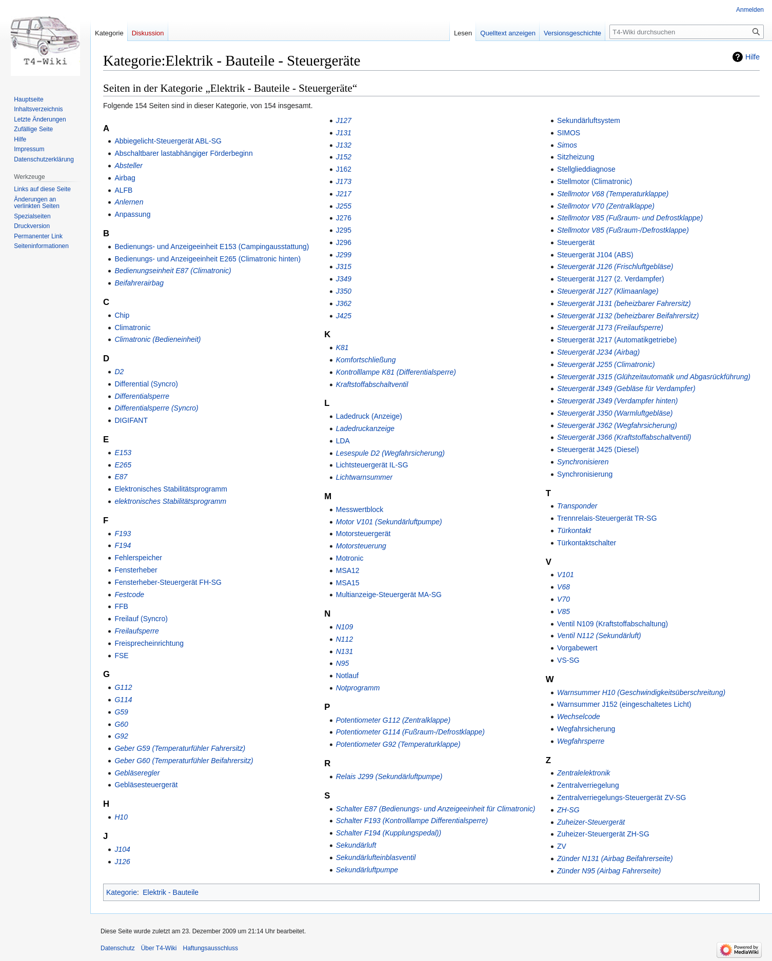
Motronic (350, 558)
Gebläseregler (137, 773)
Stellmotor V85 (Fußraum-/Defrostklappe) (623, 230)
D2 (119, 371)
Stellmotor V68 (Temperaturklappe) (612, 194)
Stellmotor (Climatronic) (594, 181)
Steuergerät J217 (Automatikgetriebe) (617, 340)
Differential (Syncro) (145, 384)
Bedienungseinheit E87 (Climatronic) (172, 271)
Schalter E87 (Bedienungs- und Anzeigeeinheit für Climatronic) (436, 809)
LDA (343, 441)
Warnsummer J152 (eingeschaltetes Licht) (624, 704)
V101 (565, 574)
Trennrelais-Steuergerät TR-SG (607, 518)
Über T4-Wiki (159, 948)
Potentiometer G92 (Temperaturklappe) (398, 744)
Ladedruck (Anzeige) (369, 416)
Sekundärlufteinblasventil (376, 857)
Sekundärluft (356, 845)
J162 (343, 169)
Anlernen (128, 202)
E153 (122, 452)
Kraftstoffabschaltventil (372, 384)
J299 (343, 255)
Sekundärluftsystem (588, 120)
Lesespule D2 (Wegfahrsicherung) (390, 453)
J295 (343, 230)
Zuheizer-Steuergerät (591, 822)
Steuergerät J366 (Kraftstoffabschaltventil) (624, 437)
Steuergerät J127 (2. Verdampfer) (610, 279)
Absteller (128, 165)
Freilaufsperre (136, 631)
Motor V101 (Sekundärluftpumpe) (389, 522)
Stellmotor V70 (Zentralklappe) (606, 206)
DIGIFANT (131, 420)
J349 (343, 279)
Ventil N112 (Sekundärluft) (599, 635)
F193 (122, 533)
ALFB (123, 190)
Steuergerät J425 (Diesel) (598, 449)
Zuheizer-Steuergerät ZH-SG (603, 834)
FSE (121, 655)
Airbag (124, 178)
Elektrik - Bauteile (171, 892)
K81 (342, 347)
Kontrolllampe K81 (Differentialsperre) (396, 372)
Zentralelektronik (583, 773)
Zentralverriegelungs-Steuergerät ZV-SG (621, 797)
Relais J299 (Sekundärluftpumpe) (389, 776)
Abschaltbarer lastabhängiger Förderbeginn (183, 153)
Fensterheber (135, 570)
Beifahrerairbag (139, 283)
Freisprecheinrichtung (149, 643)
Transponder (577, 506)
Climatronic (132, 327)
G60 (121, 724)
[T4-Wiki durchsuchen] (686, 32)
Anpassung (132, 214)
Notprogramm (358, 688)
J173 (343, 181)
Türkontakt (574, 530)
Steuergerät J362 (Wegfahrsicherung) (617, 425)
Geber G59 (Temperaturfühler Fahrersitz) (179, 748)
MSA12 (348, 570)
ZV (561, 846)
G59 (121, 712)
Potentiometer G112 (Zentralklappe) (393, 720)
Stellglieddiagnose (586, 169)
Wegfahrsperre (580, 741)
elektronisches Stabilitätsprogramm (170, 501)
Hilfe (752, 57)
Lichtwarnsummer (364, 477)
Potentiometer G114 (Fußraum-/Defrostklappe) (410, 732)
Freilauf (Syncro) (140, 619)
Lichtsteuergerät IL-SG (372, 465)
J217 (343, 194)
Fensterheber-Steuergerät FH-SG (168, 582)
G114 (123, 700)
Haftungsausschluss (210, 948)
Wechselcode (578, 716)
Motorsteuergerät (363, 533)
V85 (563, 611)
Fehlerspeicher (138, 558)
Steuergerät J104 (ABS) (595, 255)
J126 (122, 861)
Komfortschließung (366, 360)
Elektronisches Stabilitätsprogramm (170, 489)
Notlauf (347, 675)
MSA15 (348, 583)
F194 (122, 545)
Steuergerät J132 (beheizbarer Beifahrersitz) (628, 316)
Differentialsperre (141, 396)
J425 (343, 316)
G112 (123, 687)
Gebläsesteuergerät (145, 785)
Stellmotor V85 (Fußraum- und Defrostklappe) (630, 218)
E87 (120, 477)
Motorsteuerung (361, 546)
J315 (343, 266)
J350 (343, 291)
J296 (343, 242)
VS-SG (568, 660)
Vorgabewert (577, 648)
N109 (344, 627)
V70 (563, 599)
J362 (343, 303)
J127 (343, 120)
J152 (343, 157)
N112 (344, 639)
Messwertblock (360, 509)
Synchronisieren (582, 462)
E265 (122, 465)
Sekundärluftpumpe (367, 870)
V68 (563, 587)
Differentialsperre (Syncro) (156, 408)
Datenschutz (118, 948)
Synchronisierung (584, 474)
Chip (121, 315)
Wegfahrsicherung (586, 729)
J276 (343, 218)
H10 (121, 817)
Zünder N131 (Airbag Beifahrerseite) (615, 858)
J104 (122, 849)
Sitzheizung (575, 157)
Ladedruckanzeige (365, 428)
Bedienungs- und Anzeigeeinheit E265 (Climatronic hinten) (207, 259)
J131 (343, 133)
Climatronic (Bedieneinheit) (157, 339)
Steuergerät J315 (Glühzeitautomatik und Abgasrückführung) (653, 377)
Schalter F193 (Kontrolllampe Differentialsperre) (412, 820)
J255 (343, 206)
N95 (342, 663)
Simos (567, 145)
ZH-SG (568, 810)
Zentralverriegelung (588, 785)
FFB (121, 606)
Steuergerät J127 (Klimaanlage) (608, 291)
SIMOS (568, 133)
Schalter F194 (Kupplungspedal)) (388, 833)
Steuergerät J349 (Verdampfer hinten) (617, 401)
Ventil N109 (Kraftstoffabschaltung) (612, 624)
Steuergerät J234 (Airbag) (598, 352)
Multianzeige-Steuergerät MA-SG (389, 594)
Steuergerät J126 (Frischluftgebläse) (615, 266)
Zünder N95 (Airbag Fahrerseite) (609, 871)
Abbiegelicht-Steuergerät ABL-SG (168, 141)
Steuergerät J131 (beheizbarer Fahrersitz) (624, 303)
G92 (121, 736)
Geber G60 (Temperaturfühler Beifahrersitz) (183, 760)
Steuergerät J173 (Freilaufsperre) (610, 327)
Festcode (129, 594)
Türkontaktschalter (586, 543)
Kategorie (121, 892)
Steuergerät (576, 242)
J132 (343, 145)
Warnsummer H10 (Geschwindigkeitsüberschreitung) (641, 692)
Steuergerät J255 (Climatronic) (606, 364)
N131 (344, 651)
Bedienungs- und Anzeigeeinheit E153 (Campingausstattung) (211, 246)
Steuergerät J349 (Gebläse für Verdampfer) (626, 388)
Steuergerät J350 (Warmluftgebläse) (614, 413)
